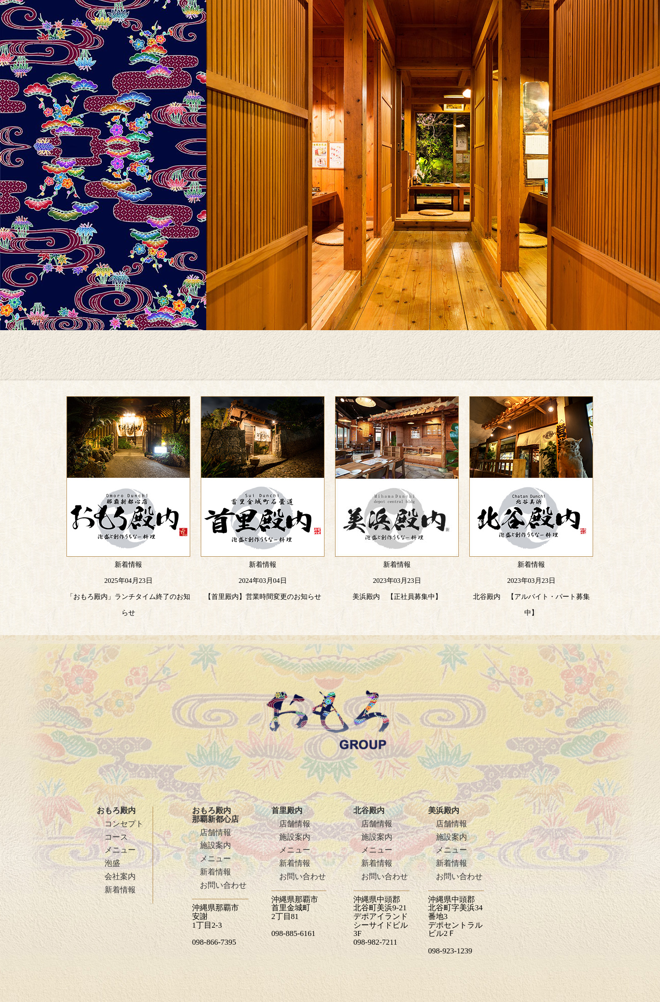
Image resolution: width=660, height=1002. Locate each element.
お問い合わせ (223, 885)
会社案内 (120, 876)
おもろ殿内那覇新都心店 (215, 815)
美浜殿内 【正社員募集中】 (397, 596)
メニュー (120, 850)
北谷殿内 (369, 810)
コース (116, 837)
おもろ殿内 (116, 810)
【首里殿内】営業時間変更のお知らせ (262, 596)
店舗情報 (215, 832)
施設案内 (215, 845)
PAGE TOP (604, 820)
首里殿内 (286, 810)
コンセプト (123, 823)
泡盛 (112, 863)
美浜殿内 (443, 810)
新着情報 (120, 890)
